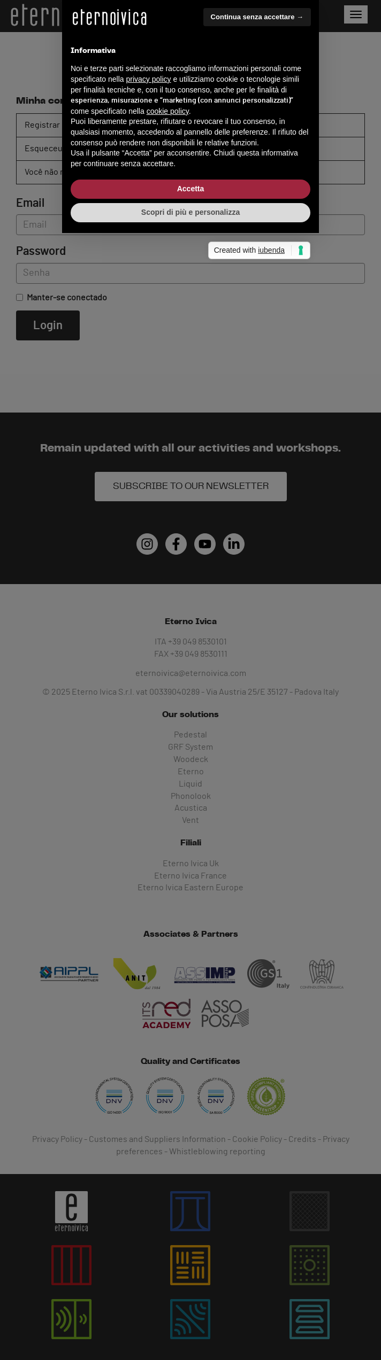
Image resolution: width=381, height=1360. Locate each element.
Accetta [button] (190, 752)
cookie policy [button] (168, 675)
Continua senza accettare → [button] (257, 581)
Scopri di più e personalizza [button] (190, 776)
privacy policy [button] (148, 643)
